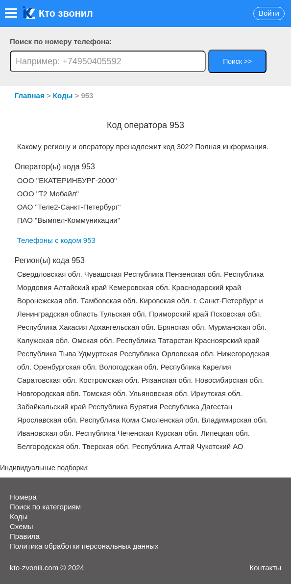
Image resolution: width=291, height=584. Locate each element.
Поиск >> (237, 61)
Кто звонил (58, 13)
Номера (23, 497)
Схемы (21, 526)
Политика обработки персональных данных (84, 546)
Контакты (265, 567)
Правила (25, 536)
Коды (18, 516)
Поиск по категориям (45, 507)
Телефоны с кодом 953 (56, 240)
